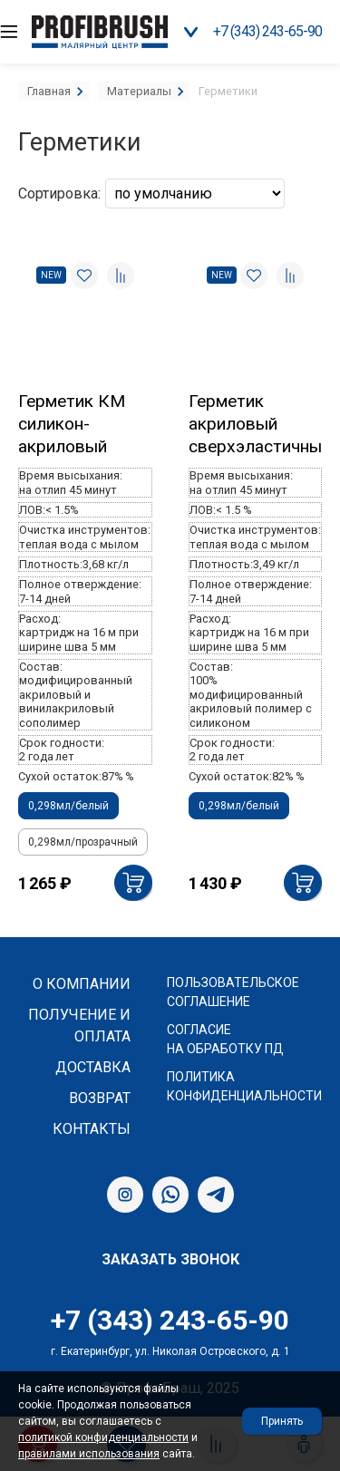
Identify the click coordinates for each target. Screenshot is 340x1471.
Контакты (92, 1128)
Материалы (139, 91)
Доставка (93, 1067)
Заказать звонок (170, 1259)
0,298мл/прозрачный (83, 842)
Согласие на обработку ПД (225, 1039)
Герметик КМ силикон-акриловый (71, 424)
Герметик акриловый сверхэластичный (256, 424)
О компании (82, 983)
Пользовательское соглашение (233, 992)
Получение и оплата (79, 1025)
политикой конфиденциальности (103, 1437)
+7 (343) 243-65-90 (267, 31)
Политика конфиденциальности (244, 1086)
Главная (49, 91)
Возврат (100, 1098)
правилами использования (89, 1453)
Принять (282, 1421)
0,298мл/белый (68, 805)
